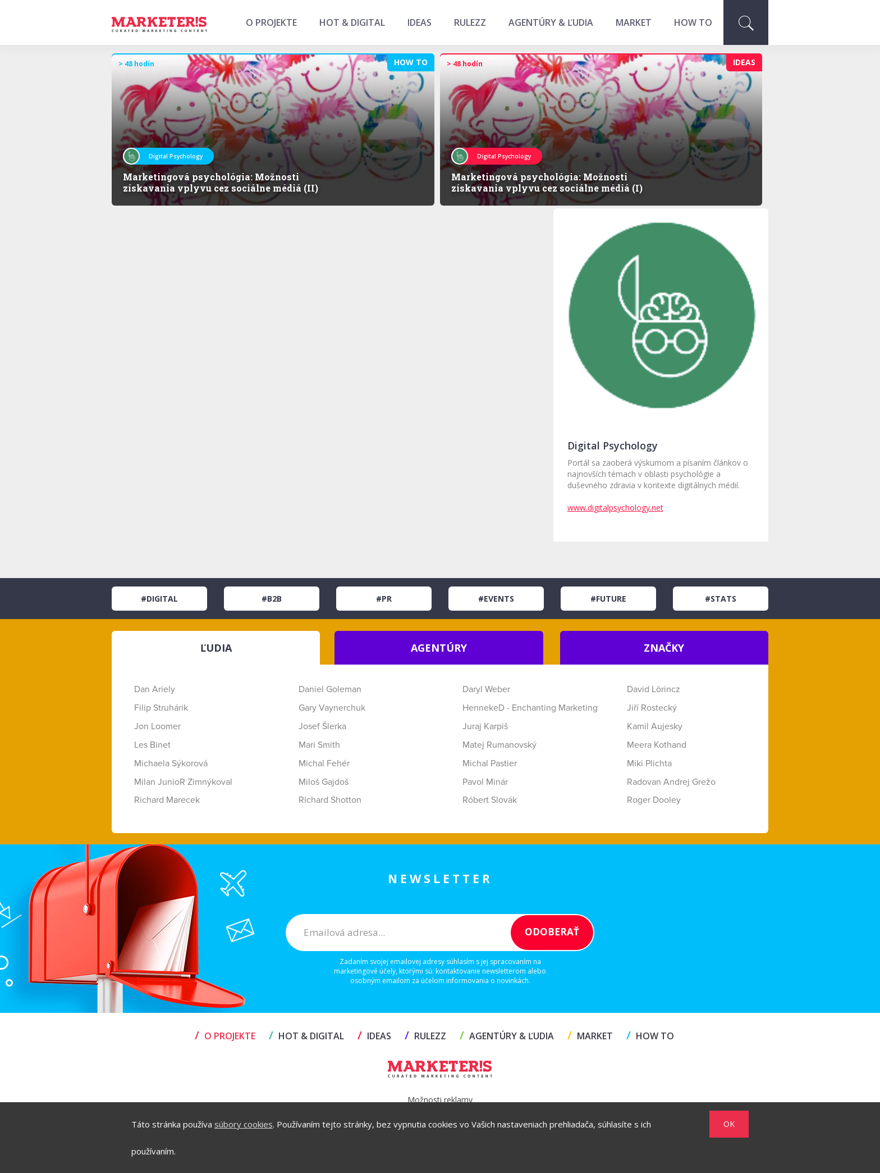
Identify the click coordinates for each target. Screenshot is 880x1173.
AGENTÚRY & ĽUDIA (550, 22)
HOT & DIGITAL (352, 22)
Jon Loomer (157, 726)
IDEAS (419, 22)
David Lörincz (653, 689)
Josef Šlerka (322, 726)
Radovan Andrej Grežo (671, 782)
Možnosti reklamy (440, 1099)
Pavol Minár (485, 782)
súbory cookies (243, 1124)
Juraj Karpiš (485, 726)
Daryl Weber (486, 689)
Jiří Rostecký (652, 707)
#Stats (720, 598)
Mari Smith (319, 745)
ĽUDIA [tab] (216, 647)
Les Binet (152, 745)
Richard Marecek (167, 800)
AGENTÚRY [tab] (439, 647)
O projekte (271, 22)
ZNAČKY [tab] (664, 647)
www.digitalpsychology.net (615, 507)
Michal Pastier (489, 763)
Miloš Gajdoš (324, 782)
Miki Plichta (649, 763)
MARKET (634, 22)
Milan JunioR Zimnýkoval (183, 782)
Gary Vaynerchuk (332, 707)
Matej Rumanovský (499, 745)
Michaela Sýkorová (171, 763)
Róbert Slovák (489, 800)
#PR (384, 598)
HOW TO (693, 22)
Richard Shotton (330, 800)
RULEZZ (470, 22)
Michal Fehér (324, 763)
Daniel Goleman (330, 689)
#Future (608, 598)
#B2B (272, 598)
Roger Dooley (654, 800)
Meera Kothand (656, 745)
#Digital (159, 598)
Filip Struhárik (161, 707)
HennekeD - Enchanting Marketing (530, 707)
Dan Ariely (154, 689)
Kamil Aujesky (654, 726)
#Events (496, 598)
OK (729, 1124)
